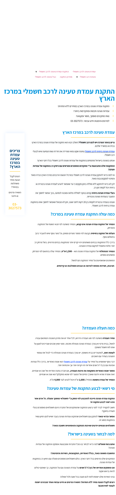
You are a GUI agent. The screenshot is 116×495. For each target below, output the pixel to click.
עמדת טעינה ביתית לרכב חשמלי (100, 151)
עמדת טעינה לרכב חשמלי (84, 71)
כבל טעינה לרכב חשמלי (45, 77)
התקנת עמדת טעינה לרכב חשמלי (54, 71)
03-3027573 (14, 206)
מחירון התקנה (66, 77)
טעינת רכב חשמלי (88, 77)
